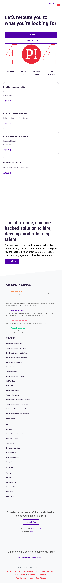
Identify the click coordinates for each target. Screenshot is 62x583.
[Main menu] (58, 5)
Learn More (12, 261)
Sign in (51, 3)
